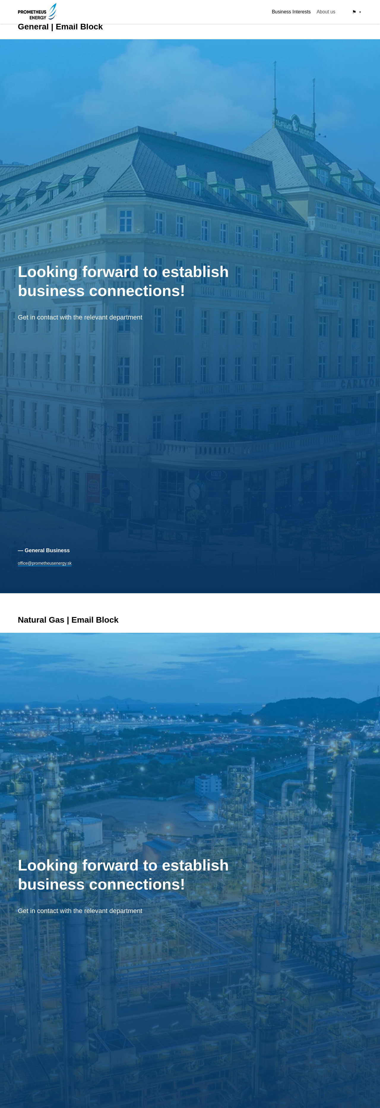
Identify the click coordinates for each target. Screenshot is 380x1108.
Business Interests (291, 11)
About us (325, 11)
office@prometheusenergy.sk (45, 563)
